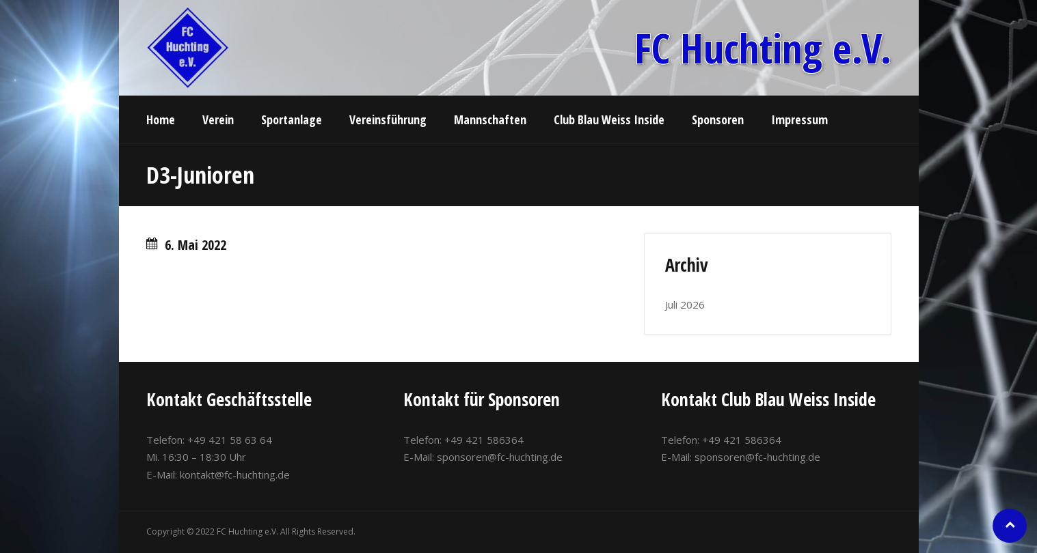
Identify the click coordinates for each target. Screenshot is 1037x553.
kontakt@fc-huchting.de (235, 474)
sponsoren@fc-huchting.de (500, 457)
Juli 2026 (685, 304)
